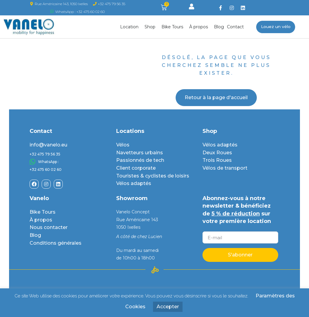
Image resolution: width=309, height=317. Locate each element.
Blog (219, 27)
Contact (235, 27)
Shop (151, 27)
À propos (200, 27)
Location (131, 27)
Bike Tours (173, 27)
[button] (275, 26)
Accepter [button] (168, 306)
